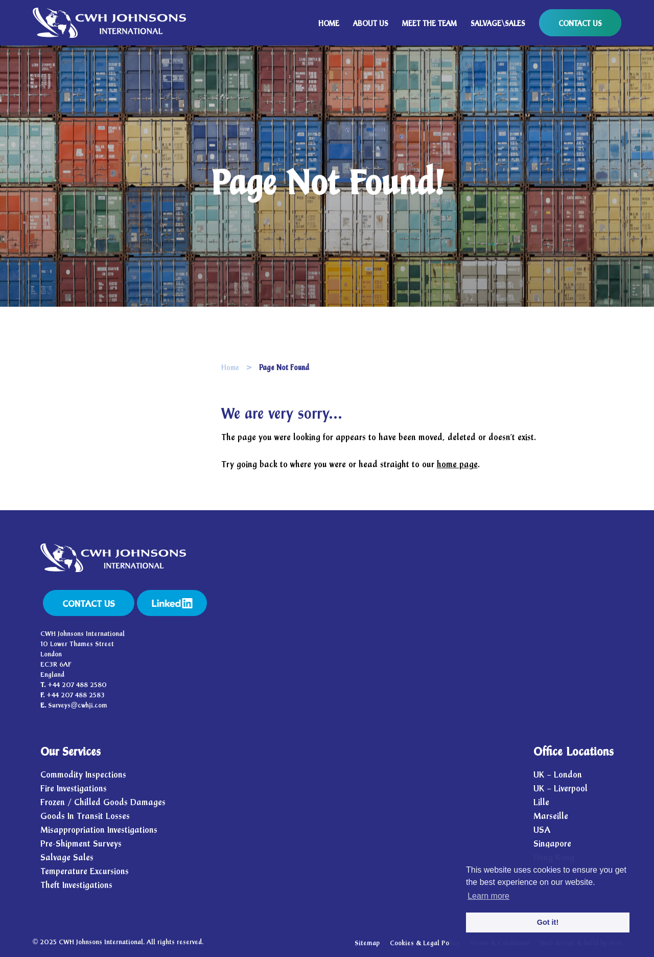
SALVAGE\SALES (498, 24)
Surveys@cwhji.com (77, 705)
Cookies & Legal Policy (425, 943)
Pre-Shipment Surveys (81, 844)
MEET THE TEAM (429, 24)
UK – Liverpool (560, 788)
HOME (328, 24)
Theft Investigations (76, 885)
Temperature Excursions (84, 871)
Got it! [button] (547, 922)
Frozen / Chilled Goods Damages (103, 802)
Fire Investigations (73, 788)
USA (541, 830)
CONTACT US (580, 24)
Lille (541, 802)
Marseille (550, 816)
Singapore (552, 844)
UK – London (557, 775)
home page (457, 464)
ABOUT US (370, 24)
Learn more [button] (488, 896)
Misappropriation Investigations (98, 830)
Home (230, 368)
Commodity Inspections (83, 775)
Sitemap (367, 943)
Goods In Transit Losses (85, 816)
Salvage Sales (67, 857)
